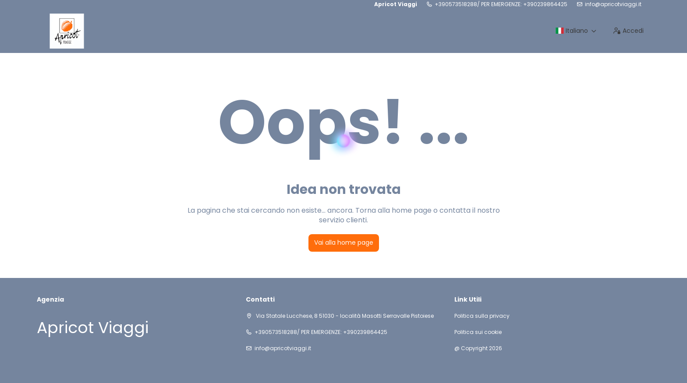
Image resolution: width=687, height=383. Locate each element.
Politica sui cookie (478, 332)
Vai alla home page (343, 242)
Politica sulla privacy (482, 316)
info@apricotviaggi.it (613, 4)
